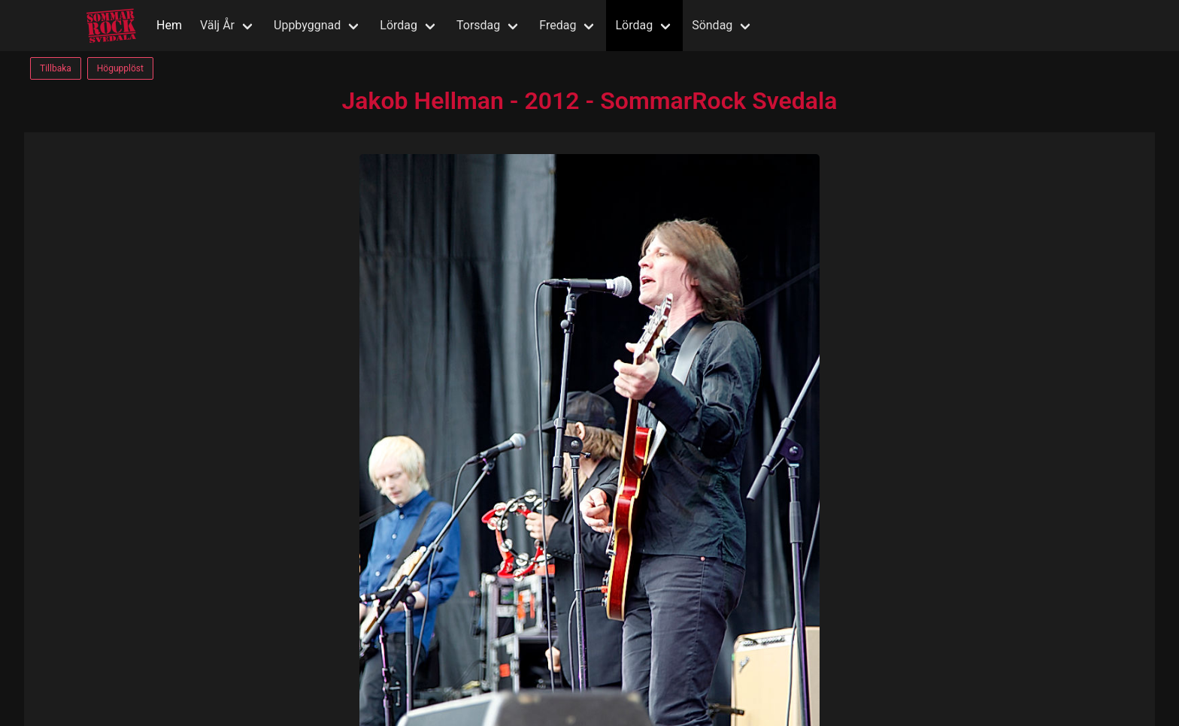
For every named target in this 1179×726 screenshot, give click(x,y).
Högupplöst (120, 68)
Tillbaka (55, 68)
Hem (169, 25)
